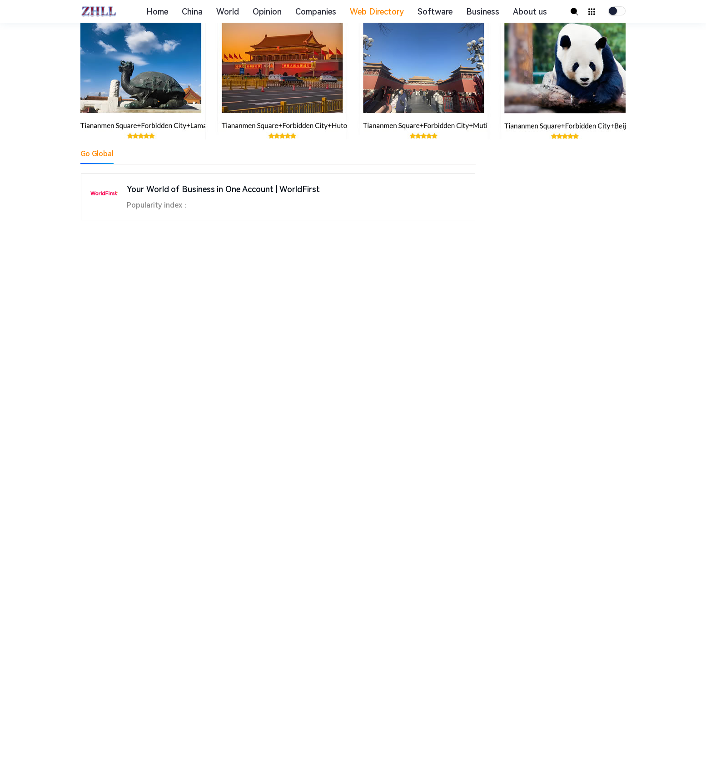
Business (482, 11)
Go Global (97, 153)
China (192, 11)
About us (530, 11)
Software (435, 11)
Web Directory (377, 11)
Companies (315, 11)
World (227, 11)
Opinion (267, 11)
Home (157, 11)
